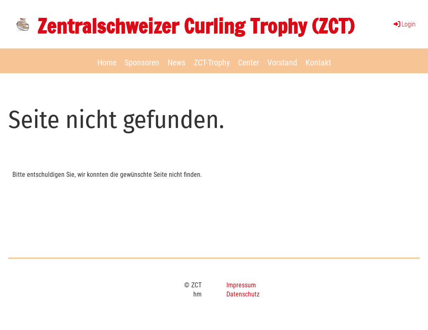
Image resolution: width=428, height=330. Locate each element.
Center (248, 62)
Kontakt (318, 62)
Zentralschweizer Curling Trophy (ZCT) (195, 26)
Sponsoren (142, 62)
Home (106, 62)
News (176, 62)
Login (404, 24)
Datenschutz (243, 294)
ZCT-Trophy (212, 62)
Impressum (241, 285)
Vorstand (282, 62)
